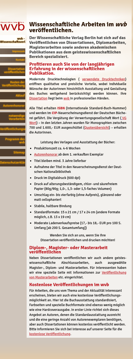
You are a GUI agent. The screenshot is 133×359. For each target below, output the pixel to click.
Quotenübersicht (96, 128)
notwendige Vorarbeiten (17, 117)
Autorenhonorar (14, 106)
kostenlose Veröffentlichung (49, 334)
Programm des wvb (15, 140)
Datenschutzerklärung (12, 163)
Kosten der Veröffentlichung (13, 83)
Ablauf (20, 96)
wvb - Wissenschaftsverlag (12, 40)
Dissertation (38, 98)
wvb (66, 98)
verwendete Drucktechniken (103, 79)
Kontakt (20, 59)
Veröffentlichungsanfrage (12, 129)
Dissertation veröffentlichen (14, 70)
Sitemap (19, 153)
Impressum (18, 51)
